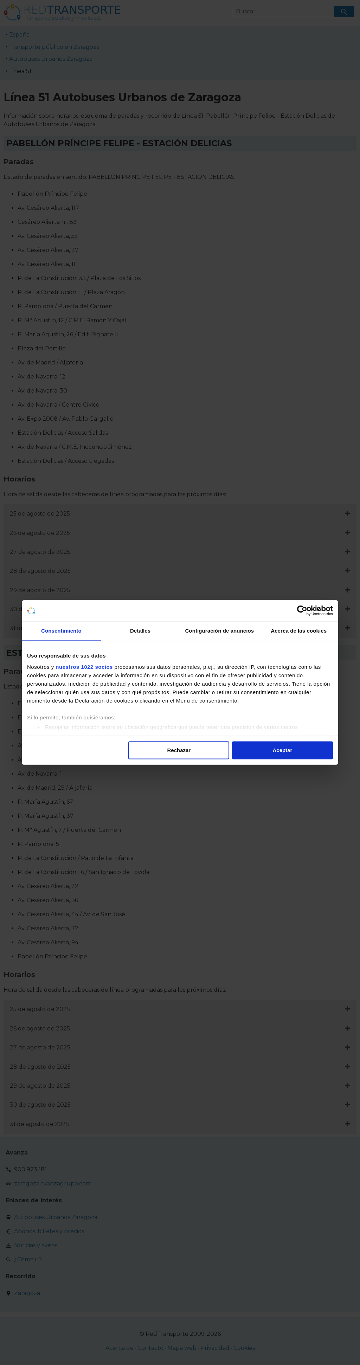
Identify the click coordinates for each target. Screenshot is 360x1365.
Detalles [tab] (140, 631)
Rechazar (179, 750)
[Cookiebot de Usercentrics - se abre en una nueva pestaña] (302, 610)
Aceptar (282, 750)
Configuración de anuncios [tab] (219, 631)
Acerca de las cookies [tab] (299, 631)
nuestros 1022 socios (84, 667)
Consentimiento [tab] (61, 631)
